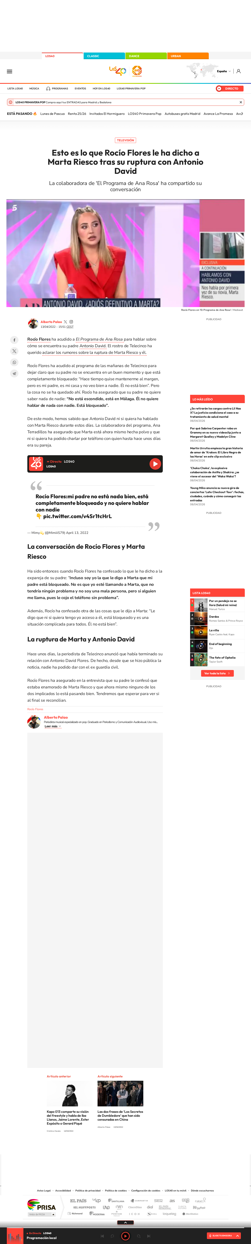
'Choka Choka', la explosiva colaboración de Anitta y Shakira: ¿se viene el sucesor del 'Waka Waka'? (214, 472)
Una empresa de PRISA (41, 1204)
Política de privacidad (87, 1190)
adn (184, 1201)
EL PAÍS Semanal (165, 1206)
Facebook (14, 340)
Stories (150, 1146)
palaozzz (65, 321)
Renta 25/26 (77, 114)
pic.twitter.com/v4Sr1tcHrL (77, 516)
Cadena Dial (150, 1206)
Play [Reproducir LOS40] (125, 1236)
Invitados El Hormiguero (107, 114)
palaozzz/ (71, 321)
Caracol (199, 1201)
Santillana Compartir (139, 1201)
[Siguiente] (242, 114)
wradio (118, 1206)
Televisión (125, 140)
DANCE (134, 56)
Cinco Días (134, 1206)
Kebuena (195, 1206)
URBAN (176, 56)
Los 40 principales (98, 1201)
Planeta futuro (180, 1206)
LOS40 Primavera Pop (144, 114)
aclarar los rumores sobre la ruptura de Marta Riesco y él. (94, 352)
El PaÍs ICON (134, 1212)
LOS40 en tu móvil (175, 1190)
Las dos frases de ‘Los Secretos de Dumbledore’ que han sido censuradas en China (120, 1116)
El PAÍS (78, 1201)
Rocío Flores (35, 709)
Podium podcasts (116, 1212)
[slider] (125, 1227)
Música (34, 88)
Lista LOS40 (15, 88)
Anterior (102, 1236)
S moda (151, 1212)
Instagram (100, 1146)
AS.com (170, 1201)
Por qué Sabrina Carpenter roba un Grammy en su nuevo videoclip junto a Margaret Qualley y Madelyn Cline (215, 432)
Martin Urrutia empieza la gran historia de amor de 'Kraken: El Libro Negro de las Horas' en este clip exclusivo (216, 452)
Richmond (75, 1212)
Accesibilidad (63, 1190)
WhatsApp (14, 362)
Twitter (14, 351)
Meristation (189, 1212)
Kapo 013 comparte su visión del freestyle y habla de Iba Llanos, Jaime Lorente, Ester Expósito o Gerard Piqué (68, 1117)
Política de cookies (116, 1190)
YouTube (117, 1146)
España (222, 71)
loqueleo (169, 1212)
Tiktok (109, 1146)
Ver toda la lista (215, 673)
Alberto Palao (51, 322)
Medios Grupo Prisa (41, 1214)
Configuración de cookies (145, 1190)
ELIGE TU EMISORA (222, 1235)
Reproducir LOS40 (155, 464)
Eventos (80, 88)
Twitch (142, 1146)
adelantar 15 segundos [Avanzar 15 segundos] (138, 1236)
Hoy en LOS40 (101, 88)
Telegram (14, 373)
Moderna (96, 1212)
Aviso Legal (44, 1190)
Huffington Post (83, 1206)
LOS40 (49, 56)
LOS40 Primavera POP (131, 88)
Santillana (117, 1201)
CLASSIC (93, 56)
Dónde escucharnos (202, 1190)
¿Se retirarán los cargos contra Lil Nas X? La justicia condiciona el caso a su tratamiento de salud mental (215, 413)
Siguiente (148, 1236)
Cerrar (241, 102)
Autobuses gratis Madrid (182, 114)
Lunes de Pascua (52, 114)
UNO (106, 1206)
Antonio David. (93, 346)
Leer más (51, 726)
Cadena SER (157, 1201)
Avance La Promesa (218, 114)
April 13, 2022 (77, 533)
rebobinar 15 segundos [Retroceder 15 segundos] (112, 1236)
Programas (60, 88)
